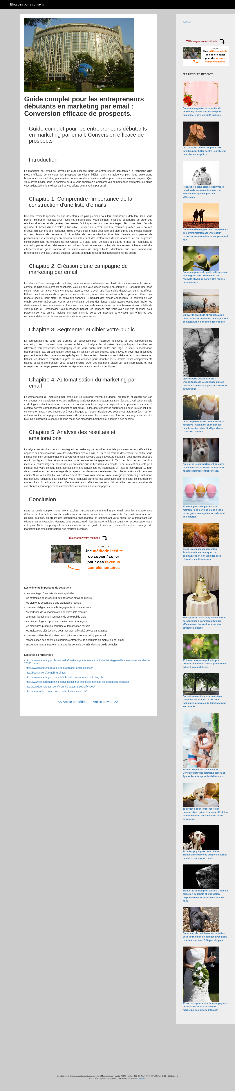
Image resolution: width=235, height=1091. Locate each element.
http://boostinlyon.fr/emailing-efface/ (46, 672)
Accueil (187, 22)
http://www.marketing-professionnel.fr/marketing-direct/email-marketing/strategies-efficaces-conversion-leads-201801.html (87, 662)
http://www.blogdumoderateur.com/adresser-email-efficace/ (59, 667)
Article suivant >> (105, 702)
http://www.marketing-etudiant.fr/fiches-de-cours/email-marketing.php (65, 677)
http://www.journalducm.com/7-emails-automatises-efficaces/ (60, 686)
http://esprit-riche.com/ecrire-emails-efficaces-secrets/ (56, 691)
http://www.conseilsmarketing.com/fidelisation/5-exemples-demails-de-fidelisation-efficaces (77, 681)
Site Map (142, 1079)
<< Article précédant (72, 702)
